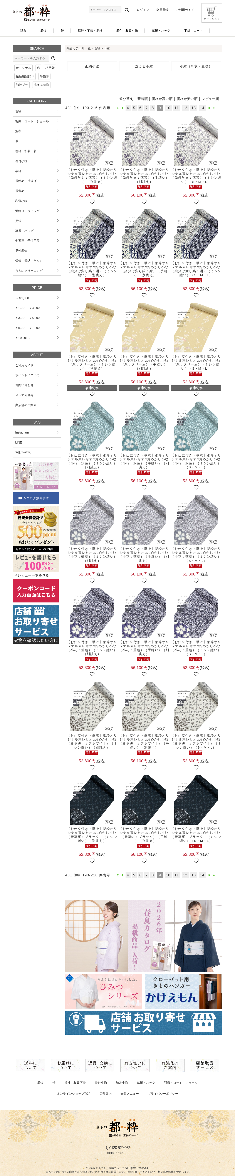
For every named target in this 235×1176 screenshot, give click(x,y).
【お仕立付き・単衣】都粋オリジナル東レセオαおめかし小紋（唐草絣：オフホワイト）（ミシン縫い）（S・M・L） (196, 741)
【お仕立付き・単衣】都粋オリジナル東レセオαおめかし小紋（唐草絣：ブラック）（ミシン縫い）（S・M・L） (196, 834)
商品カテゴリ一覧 (78, 48)
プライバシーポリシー (163, 1093)
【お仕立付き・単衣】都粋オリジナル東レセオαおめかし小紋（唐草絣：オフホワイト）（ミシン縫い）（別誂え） (92, 741)
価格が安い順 (187, 99)
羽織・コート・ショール (181, 1082)
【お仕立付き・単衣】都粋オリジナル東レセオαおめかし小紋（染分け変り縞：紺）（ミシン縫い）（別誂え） (92, 269)
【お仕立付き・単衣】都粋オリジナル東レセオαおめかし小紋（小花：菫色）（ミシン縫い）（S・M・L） (196, 648)
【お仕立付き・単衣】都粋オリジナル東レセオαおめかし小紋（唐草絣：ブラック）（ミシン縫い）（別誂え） (92, 834)
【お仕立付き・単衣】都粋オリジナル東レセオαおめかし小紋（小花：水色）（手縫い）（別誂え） (144, 461)
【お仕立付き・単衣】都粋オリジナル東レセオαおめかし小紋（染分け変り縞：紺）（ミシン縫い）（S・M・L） (196, 269)
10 (168, 108)
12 (185, 108)
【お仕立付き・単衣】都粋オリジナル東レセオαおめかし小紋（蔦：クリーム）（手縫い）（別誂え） (144, 362)
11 (177, 108)
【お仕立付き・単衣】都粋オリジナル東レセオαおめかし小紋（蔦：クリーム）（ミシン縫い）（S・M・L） (196, 362)
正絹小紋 (92, 66)
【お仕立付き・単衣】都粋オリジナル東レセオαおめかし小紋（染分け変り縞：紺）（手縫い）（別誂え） (144, 269)
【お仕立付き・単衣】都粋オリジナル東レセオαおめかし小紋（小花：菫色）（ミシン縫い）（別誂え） (92, 648)
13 (193, 108)
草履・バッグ (146, 1082)
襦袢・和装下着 (75, 1082)
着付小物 (101, 1082)
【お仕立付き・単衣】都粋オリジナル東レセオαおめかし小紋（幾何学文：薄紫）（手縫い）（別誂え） (144, 175)
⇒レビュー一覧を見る (31, 575)
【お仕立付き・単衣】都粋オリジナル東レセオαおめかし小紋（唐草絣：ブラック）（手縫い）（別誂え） (144, 834)
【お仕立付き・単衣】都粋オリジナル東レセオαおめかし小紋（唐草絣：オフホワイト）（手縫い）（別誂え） (144, 741)
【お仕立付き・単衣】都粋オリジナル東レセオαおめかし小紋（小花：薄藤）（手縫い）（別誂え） (144, 554)
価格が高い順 (162, 99)
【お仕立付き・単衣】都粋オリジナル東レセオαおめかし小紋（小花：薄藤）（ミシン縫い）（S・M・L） (196, 554)
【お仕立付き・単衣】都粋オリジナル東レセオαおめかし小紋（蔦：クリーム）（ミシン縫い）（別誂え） (92, 362)
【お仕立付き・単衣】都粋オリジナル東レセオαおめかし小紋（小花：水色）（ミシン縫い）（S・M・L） (196, 461)
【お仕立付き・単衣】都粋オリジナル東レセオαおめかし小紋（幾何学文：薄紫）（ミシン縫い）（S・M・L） (196, 175)
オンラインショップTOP (74, 1093)
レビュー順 (210, 99)
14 (202, 108)
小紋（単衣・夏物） (196, 66)
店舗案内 (105, 1093)
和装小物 (122, 1082)
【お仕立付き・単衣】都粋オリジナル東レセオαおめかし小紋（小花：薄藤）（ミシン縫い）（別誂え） (92, 554)
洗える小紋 (144, 66)
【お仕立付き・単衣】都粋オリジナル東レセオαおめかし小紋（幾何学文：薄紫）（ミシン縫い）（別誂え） (92, 175)
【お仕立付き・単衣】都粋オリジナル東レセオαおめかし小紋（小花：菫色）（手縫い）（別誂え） (144, 648)
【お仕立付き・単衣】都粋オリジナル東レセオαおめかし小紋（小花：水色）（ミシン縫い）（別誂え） (92, 461)
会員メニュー (130, 1093)
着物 (97, 48)
